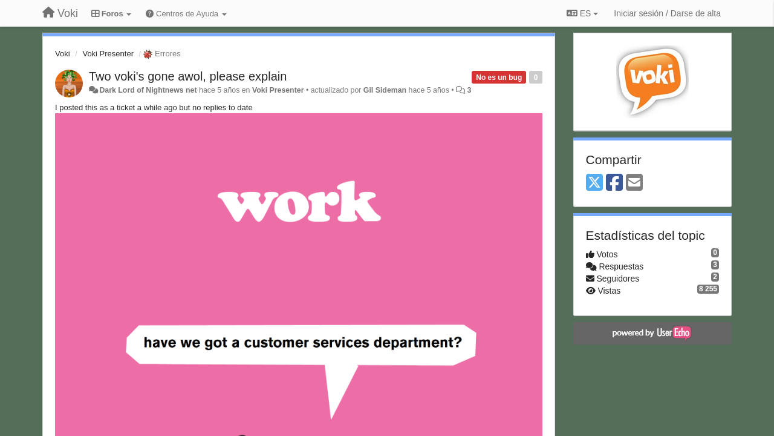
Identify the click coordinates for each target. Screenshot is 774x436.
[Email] (634, 183)
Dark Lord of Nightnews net (148, 90)
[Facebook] (614, 183)
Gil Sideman (384, 90)
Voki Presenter (108, 53)
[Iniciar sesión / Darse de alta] (667, 13)
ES (582, 13)
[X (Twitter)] (594, 183)
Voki (62, 53)
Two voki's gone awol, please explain (188, 76)
